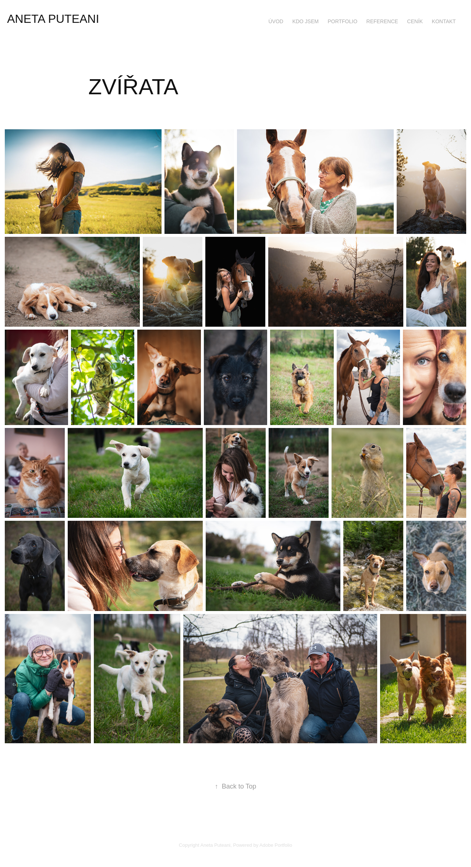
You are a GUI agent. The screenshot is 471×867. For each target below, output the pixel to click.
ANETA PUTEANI (53, 18)
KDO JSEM (305, 21)
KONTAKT (444, 21)
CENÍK (415, 21)
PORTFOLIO (342, 21)
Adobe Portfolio (275, 845)
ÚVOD (275, 21)
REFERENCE (382, 21)
